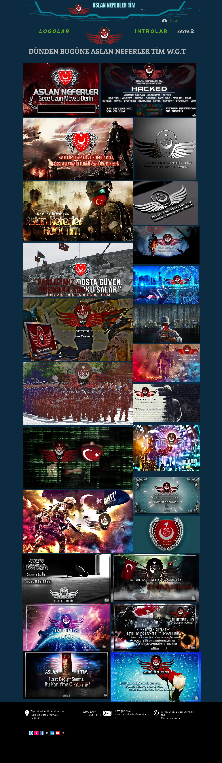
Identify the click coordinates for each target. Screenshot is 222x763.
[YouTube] (58, 733)
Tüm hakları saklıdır (171, 718)
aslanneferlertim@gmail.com (131, 715)
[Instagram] (36, 733)
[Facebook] (42, 733)
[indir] (31, 733)
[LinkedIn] (52, 733)
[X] (47, 733)
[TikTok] (63, 733)
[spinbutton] (143, 9)
